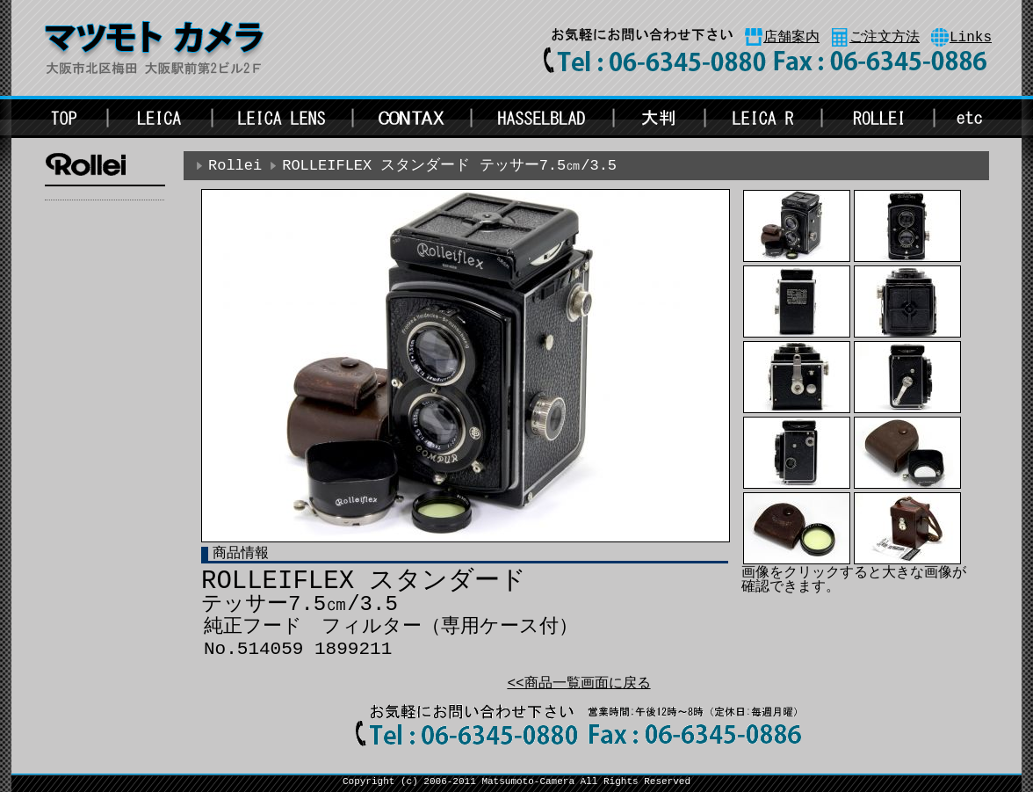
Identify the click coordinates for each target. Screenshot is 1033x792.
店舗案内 (791, 37)
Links (971, 37)
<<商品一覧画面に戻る (578, 684)
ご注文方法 (884, 37)
